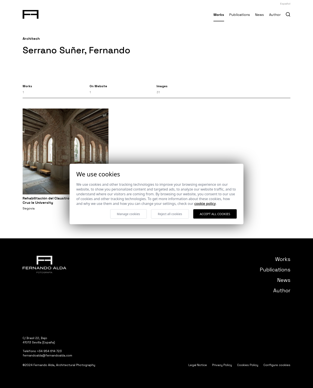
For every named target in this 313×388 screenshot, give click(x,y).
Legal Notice (197, 365)
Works (218, 14)
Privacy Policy (222, 365)
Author (275, 14)
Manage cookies (128, 214)
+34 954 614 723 (49, 351)
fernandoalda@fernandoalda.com (47, 355)
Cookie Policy (205, 203)
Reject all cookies (170, 214)
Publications (239, 14)
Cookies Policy (247, 365)
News (259, 14)
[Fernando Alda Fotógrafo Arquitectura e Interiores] (30, 13)
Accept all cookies (215, 214)
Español (285, 3)
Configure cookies (276, 365)
